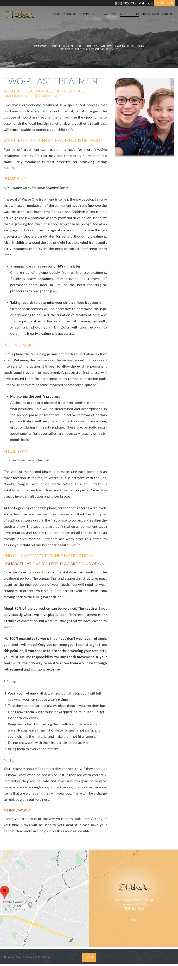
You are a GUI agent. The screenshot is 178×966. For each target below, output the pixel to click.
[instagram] (152, 3)
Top (89, 957)
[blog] (149, 3)
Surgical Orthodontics (103, 49)
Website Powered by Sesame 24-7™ (22, 957)
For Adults (66, 49)
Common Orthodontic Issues (51, 46)
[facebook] (140, 3)
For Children (136, 46)
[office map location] (46, 898)
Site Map (46, 957)
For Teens (81, 49)
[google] (143, 3)
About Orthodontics (84, 46)
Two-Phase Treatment (112, 46)
